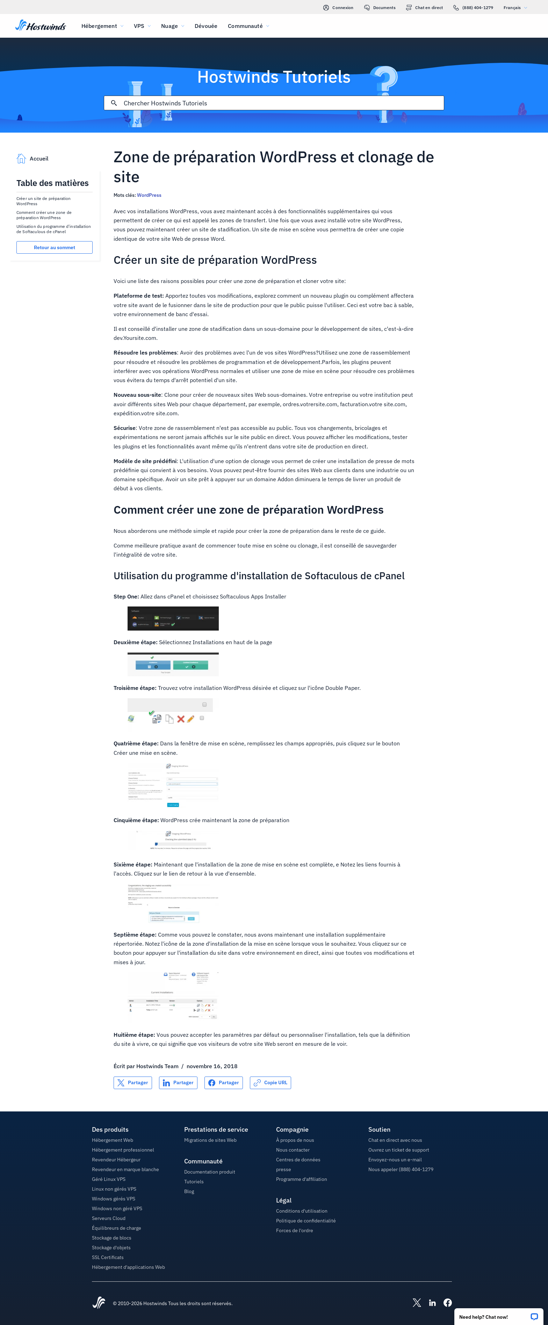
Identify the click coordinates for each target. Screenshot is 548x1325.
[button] (499, 1314)
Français (517, 7)
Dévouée (206, 25)
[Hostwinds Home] (99, 1303)
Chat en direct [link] (424, 7)
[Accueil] (40, 26)
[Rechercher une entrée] (284, 103)
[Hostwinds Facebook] (444, 1303)
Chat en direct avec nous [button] (395, 1140)
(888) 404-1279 (473, 7)
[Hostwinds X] (413, 1303)
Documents (380, 7)
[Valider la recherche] (114, 103)
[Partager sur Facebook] (223, 1083)
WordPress (149, 195)
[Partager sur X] (133, 1083)
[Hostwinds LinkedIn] (429, 1303)
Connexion (338, 7)
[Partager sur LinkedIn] (178, 1083)
